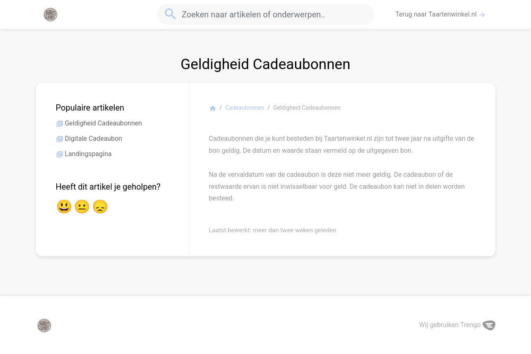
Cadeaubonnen (244, 107)
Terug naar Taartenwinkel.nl (440, 14)
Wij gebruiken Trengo (457, 325)
